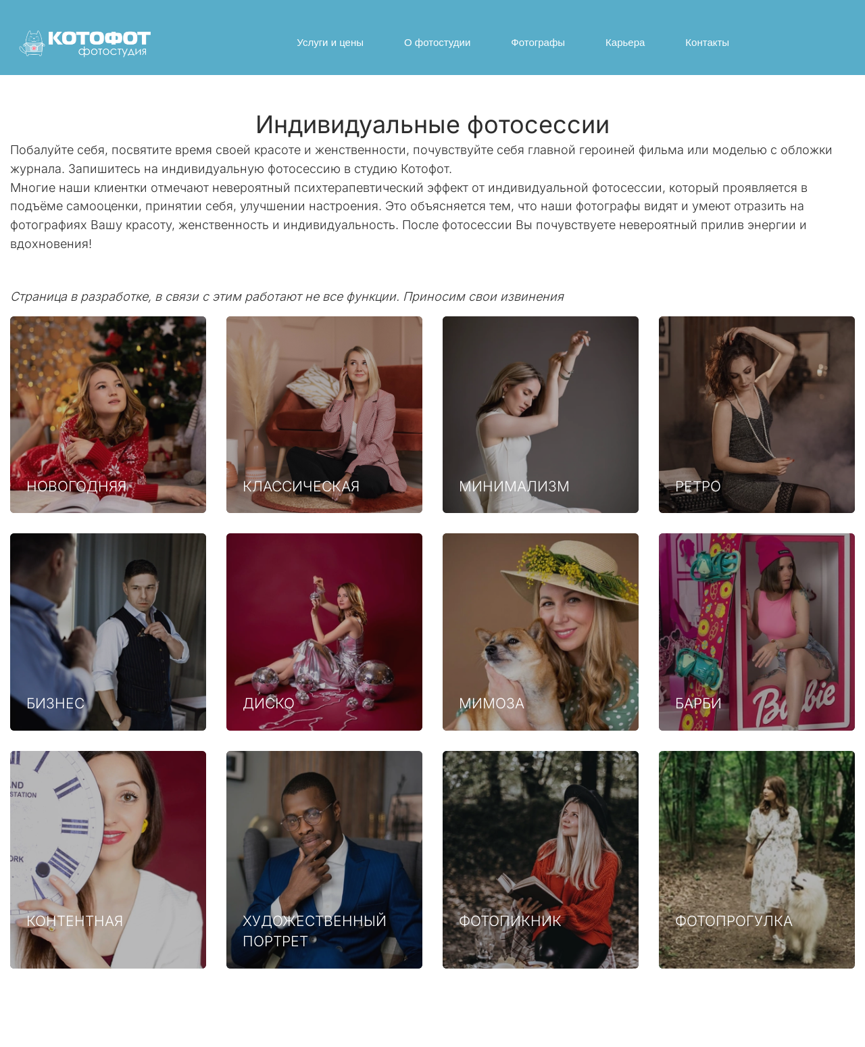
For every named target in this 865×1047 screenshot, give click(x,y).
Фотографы (538, 42)
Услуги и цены (330, 42)
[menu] (514, 42)
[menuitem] (330, 42)
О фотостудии (437, 42)
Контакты (707, 42)
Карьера (625, 42)
